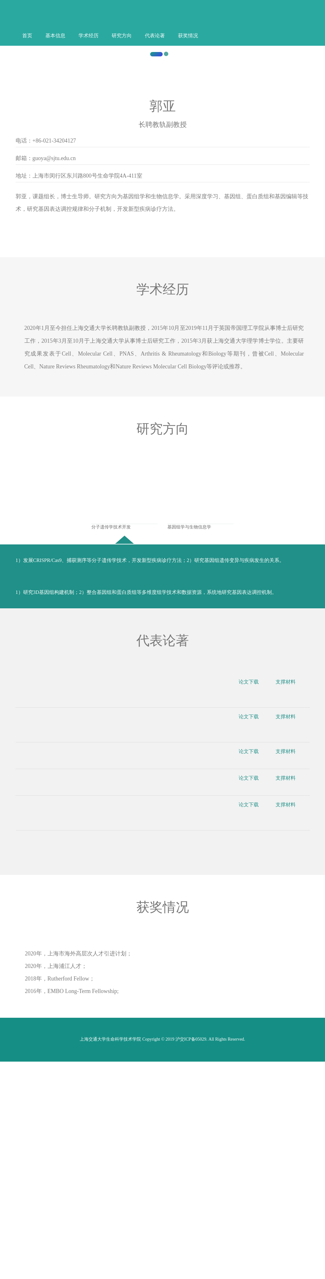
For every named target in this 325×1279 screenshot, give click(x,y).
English (223, 19)
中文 (214, 19)
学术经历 (89, 35)
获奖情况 (188, 35)
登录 (233, 19)
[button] (24, 145)
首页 (27, 35)
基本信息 (55, 35)
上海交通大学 (164, 219)
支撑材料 (290, 903)
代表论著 (155, 35)
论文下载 (253, 903)
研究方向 (122, 35)
